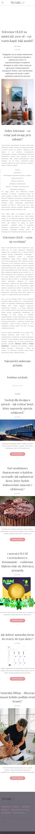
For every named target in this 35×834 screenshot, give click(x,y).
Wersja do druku (17, 385)
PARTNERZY (26, 806)
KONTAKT (16, 806)
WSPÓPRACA (6, 806)
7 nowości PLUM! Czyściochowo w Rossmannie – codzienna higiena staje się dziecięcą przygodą (17, 562)
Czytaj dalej (17, 454)
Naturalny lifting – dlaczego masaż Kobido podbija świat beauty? (17, 697)
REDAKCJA (5, 809)
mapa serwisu (19, 812)
